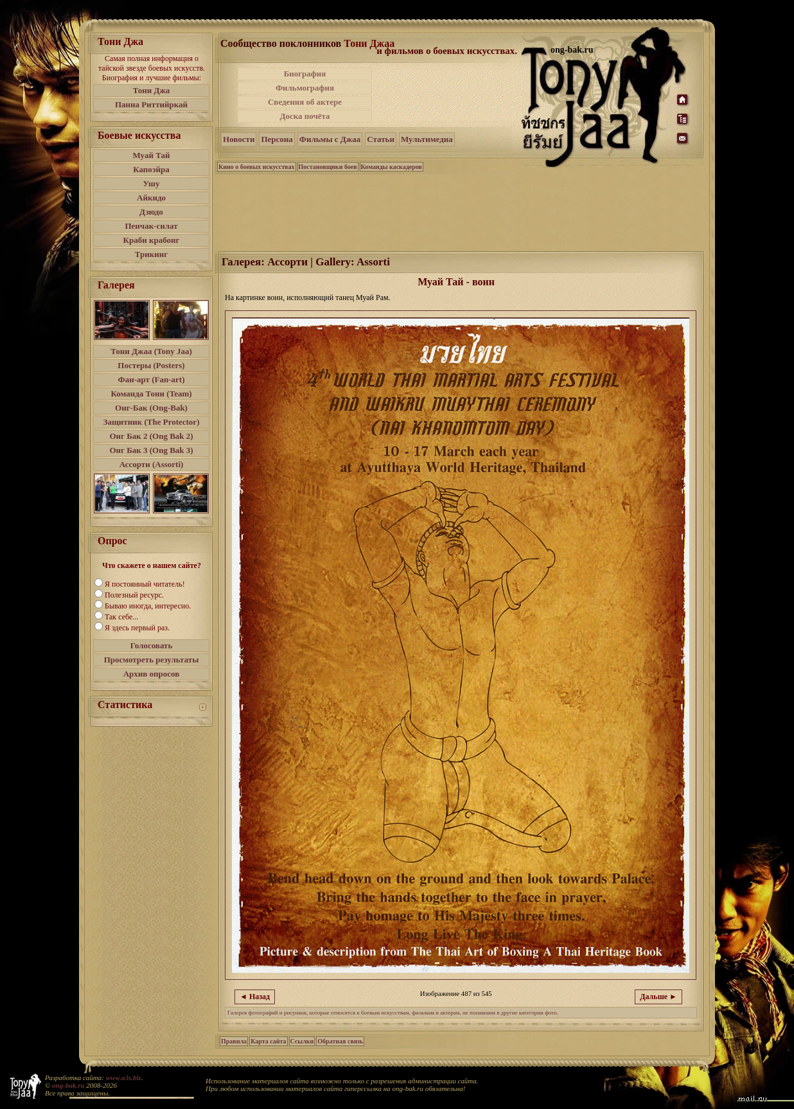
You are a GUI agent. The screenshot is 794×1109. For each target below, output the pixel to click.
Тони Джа (151, 90)
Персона (276, 139)
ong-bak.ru (68, 1085)
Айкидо (151, 197)
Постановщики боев (328, 166)
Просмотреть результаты (151, 659)
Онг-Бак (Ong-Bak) (151, 408)
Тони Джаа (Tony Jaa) (151, 351)
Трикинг (151, 254)
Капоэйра (151, 169)
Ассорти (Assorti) (151, 464)
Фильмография (305, 88)
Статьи (380, 139)
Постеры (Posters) (151, 365)
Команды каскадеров (391, 166)
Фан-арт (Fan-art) (151, 379)
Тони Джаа (369, 43)
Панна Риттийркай (151, 104)
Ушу (151, 183)
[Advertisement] (448, 95)
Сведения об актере (305, 102)
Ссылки (302, 1041)
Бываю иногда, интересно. (148, 605)
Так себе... (121, 616)
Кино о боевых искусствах (256, 166)
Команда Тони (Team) (150, 393)
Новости (238, 139)
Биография (305, 73)
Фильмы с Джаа (329, 139)
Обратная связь (340, 1041)
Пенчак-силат (151, 226)
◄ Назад (255, 996)
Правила (234, 1041)
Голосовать (151, 645)
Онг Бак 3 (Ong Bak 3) (151, 450)
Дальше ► (658, 996)
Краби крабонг (151, 240)
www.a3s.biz (123, 1077)
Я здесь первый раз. (137, 627)
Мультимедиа (427, 139)
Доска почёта (304, 116)
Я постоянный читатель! (145, 584)
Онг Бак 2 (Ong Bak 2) (151, 436)
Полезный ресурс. (134, 594)
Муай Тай (151, 155)
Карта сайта (268, 1041)
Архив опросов (151, 674)
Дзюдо (151, 212)
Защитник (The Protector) (151, 422)
